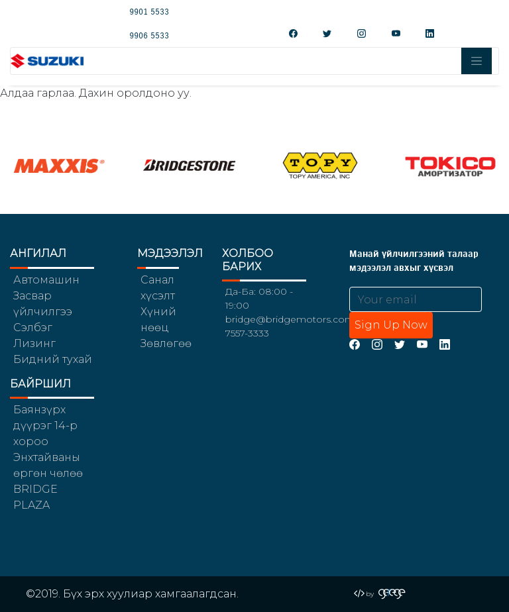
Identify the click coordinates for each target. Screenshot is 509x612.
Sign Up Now (391, 325)
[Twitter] (399, 344)
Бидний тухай (52, 359)
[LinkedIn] (444, 344)
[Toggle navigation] (476, 61)
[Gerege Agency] (392, 593)
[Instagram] (377, 344)
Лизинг (34, 343)
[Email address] (415, 299)
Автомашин (46, 280)
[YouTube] (422, 344)
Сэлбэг (32, 327)
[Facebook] (354, 344)
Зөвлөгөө (166, 343)
